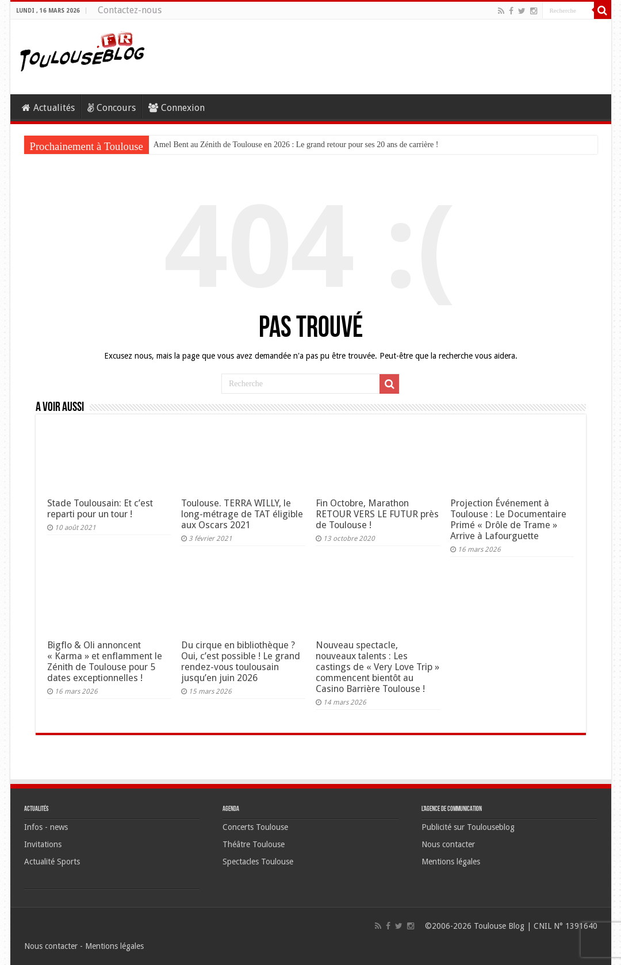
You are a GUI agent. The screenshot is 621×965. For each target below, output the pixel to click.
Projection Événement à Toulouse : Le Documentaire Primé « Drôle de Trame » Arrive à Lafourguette (508, 519)
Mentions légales (450, 861)
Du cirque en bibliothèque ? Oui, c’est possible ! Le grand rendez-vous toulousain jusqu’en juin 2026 (240, 661)
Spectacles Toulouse (258, 861)
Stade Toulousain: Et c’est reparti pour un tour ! (100, 509)
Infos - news (46, 827)
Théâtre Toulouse (254, 844)
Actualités (48, 107)
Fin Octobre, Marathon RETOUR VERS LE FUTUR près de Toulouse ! (377, 514)
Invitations (43, 844)
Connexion (176, 107)
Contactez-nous (130, 10)
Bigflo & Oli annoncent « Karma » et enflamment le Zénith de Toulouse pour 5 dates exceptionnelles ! (104, 661)
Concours (111, 107)
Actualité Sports (52, 861)
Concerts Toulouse (255, 827)
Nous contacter (448, 844)
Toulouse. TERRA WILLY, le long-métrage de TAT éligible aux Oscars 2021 (242, 514)
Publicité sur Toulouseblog (468, 827)
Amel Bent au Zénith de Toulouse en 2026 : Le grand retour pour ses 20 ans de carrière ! (296, 144)
